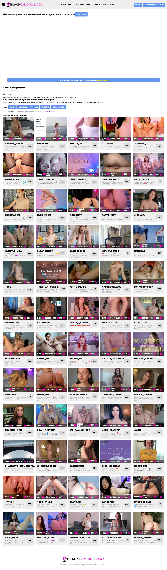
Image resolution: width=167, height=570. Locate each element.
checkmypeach (46, 466)
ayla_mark (12, 537)
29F (29, 181)
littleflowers (110, 251)
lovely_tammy (143, 394)
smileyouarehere (80, 430)
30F (61, 433)
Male (97, 5)
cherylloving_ (79, 179)
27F (62, 218)
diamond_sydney (112, 394)
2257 (104, 565)
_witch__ (11, 501)
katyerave (43, 322)
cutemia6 (107, 143)
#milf (12, 107)
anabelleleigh (13, 430)
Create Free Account (154, 5)
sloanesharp (45, 251)
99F (126, 290)
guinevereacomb (80, 537)
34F (94, 254)
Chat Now (81, 14)
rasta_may (109, 215)
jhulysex (139, 215)
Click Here (50, 112)
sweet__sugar (79, 322)
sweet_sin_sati (46, 179)
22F (29, 146)
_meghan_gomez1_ (48, 286)
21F (94, 182)
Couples (79, 5)
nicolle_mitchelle (113, 358)
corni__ (139, 430)
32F (159, 289)
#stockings (58, 107)
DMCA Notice (95, 565)
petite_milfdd (78, 286)
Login (137, 5)
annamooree (12, 215)
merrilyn (42, 143)
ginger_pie (76, 358)
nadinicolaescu (111, 286)
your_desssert (111, 430)
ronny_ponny (142, 537)
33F (159, 469)
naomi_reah (141, 466)
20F (126, 146)
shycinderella (78, 394)
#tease (34, 107)
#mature (23, 107)
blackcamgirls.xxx (82, 565)
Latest (105, 5)
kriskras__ (141, 251)
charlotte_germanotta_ (20, 466)
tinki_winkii (44, 501)
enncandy (76, 215)
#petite (45, 107)
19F (94, 145)
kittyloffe (140, 322)
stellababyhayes (112, 537)
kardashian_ (13, 179)
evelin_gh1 (43, 358)
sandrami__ (109, 501)
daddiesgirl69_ (143, 501)
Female (70, 5)
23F (61, 146)
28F (29, 504)
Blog (112, 5)
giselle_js (76, 143)
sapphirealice (110, 179)
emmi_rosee (44, 215)
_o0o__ (9, 286)
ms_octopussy (143, 286)
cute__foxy (141, 179)
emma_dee (43, 394)
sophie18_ (140, 143)
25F (61, 182)
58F (126, 505)
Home (62, 5)
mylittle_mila (13, 251)
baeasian (75, 501)
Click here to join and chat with (83, 80)
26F (29, 361)
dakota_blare (46, 537)
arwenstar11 (12, 322)
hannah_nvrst (14, 143)
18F (94, 218)
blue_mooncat (111, 466)
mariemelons (109, 322)
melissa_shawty (144, 358)
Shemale (89, 5)
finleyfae (10, 394)
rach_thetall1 (46, 430)
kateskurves (77, 251)
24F (126, 181)
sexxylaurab (13, 358)
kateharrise (77, 466)
